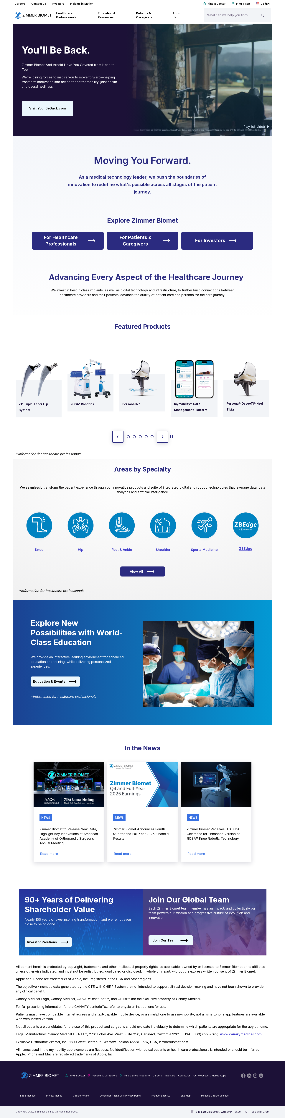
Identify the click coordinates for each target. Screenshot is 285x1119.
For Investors (216, 240)
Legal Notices (28, 1095)
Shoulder (163, 550)
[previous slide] (117, 437)
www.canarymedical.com (241, 1034)
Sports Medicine (204, 550)
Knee (39, 550)
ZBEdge (245, 548)
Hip (80, 550)
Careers (20, 3)
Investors (58, 3)
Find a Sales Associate (137, 1075)
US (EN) (263, 3)
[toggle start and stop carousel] (171, 436)
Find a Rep (240, 3)
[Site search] (262, 15)
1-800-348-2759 (259, 1111)
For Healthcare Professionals (69, 241)
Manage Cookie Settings (215, 1095)
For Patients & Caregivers (144, 241)
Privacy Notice (54, 1095)
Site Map (186, 1095)
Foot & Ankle (122, 550)
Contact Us (38, 3)
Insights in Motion (81, 3)
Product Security (160, 1095)
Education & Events (55, 681)
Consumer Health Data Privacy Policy (120, 1095)
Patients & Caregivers (105, 1075)
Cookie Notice (81, 1095)
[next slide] (162, 437)
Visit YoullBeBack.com (47, 108)
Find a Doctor (214, 3)
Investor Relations (47, 942)
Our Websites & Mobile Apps (209, 1075)
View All (142, 571)
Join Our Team (170, 940)
